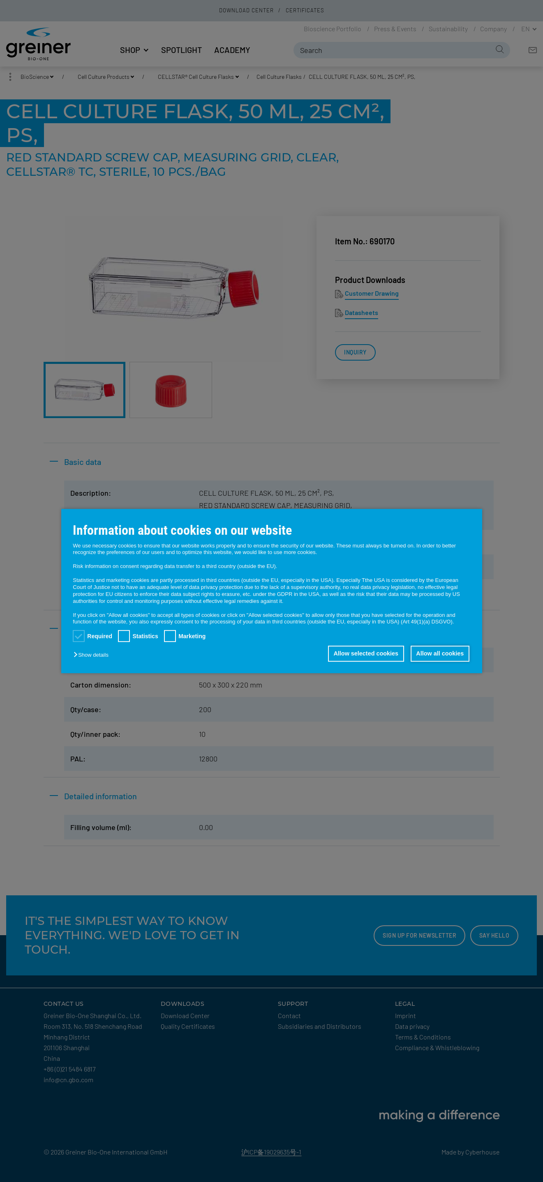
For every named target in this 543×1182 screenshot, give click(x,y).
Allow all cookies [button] (440, 654)
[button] (93, 655)
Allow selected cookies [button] (365, 654)
